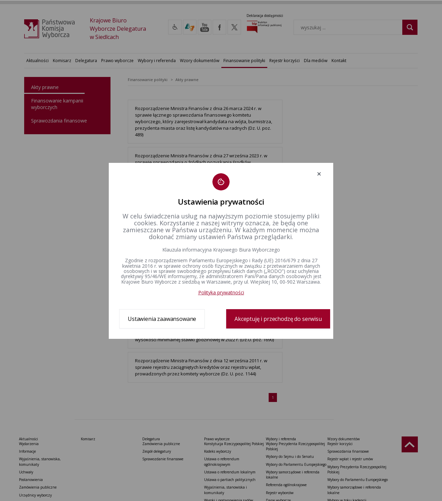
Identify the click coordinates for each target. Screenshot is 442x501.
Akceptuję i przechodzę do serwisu (278, 319)
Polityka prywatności (221, 292)
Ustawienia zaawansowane (162, 319)
